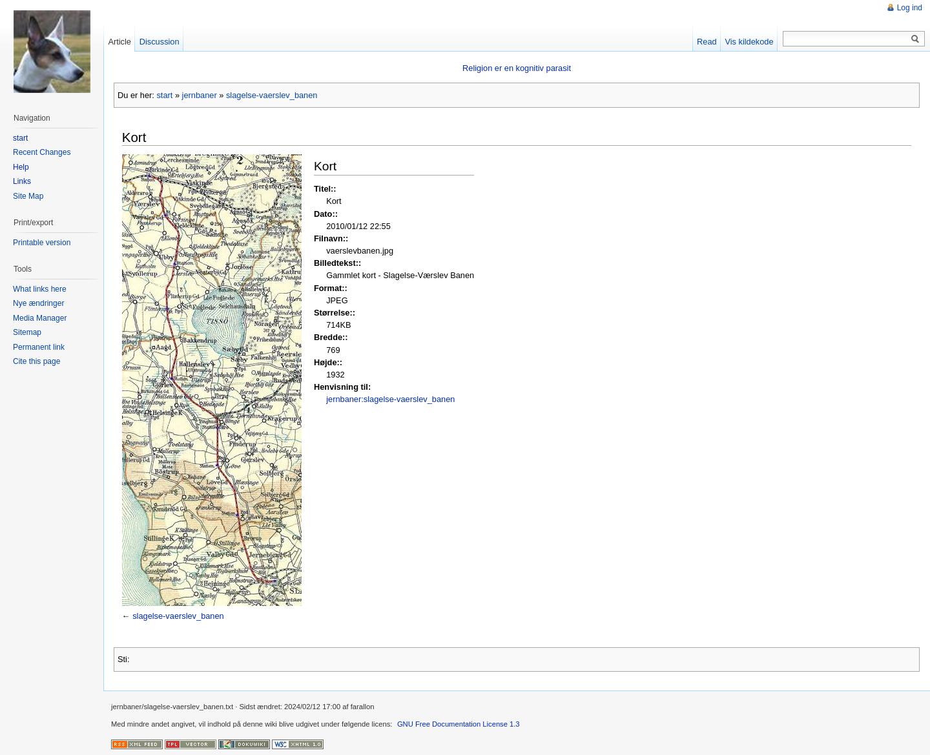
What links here (40, 289)
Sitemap (27, 332)
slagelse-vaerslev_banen (272, 95)
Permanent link (39, 347)
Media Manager (40, 318)
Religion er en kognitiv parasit (516, 68)
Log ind (909, 7)
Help (21, 167)
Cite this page (36, 361)
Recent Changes (41, 152)
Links (22, 181)
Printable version (41, 242)
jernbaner (199, 95)
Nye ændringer (38, 303)
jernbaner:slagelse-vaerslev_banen (390, 399)
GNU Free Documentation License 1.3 (458, 724)
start (164, 95)
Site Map (28, 196)
